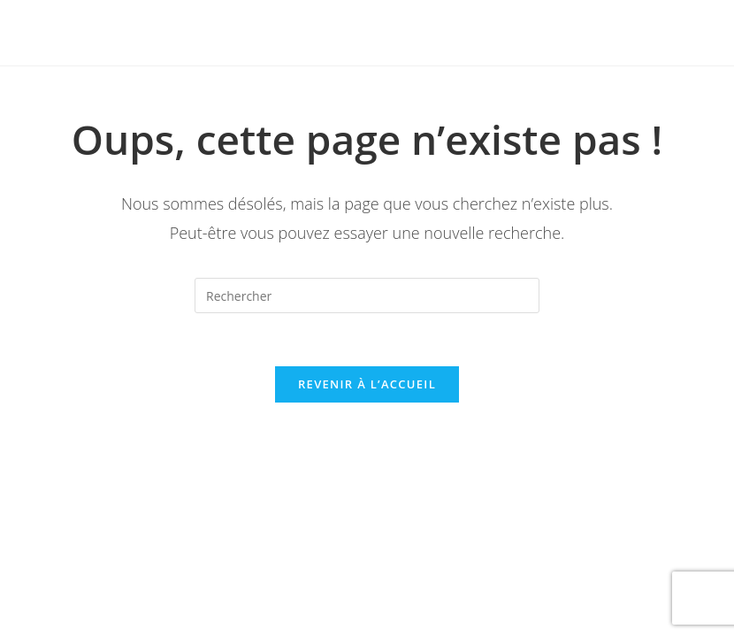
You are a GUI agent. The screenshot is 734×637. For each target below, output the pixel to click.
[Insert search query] (367, 295)
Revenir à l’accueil (367, 384)
